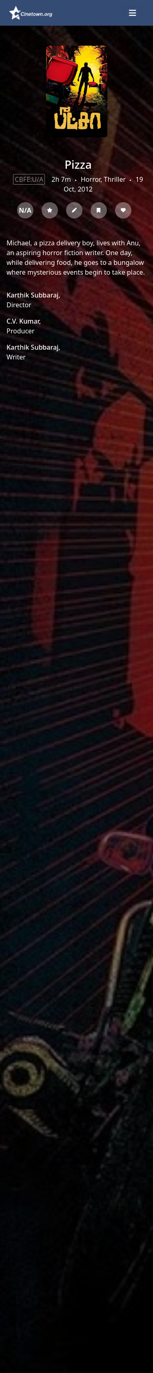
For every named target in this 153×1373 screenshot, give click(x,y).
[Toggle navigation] (133, 13)
